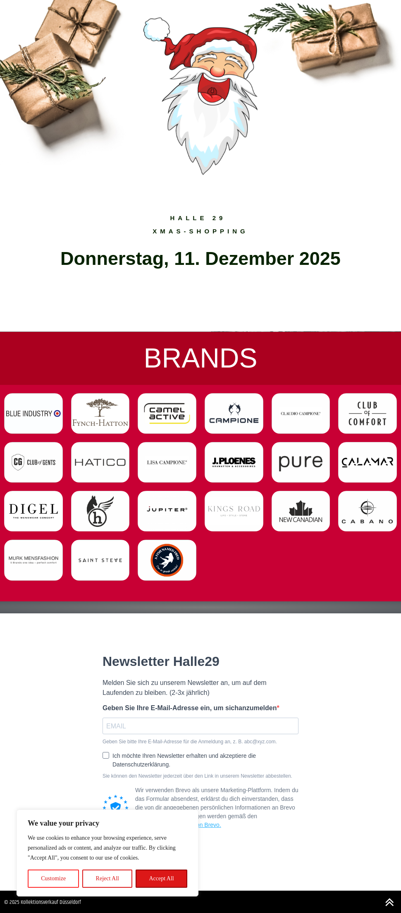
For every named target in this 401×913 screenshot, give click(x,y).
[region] (107, 853)
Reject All (107, 878)
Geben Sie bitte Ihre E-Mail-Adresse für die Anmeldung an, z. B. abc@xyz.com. (190, 742)
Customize (53, 878)
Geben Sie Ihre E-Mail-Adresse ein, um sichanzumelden (190, 707)
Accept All (161, 878)
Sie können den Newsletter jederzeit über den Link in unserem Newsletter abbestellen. (197, 776)
